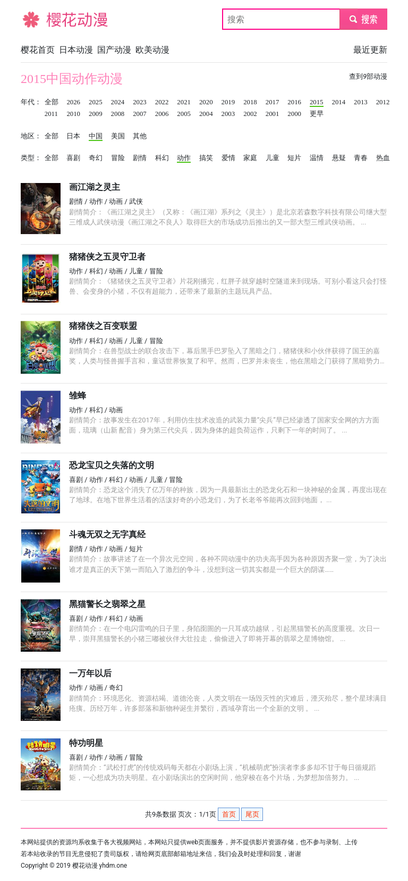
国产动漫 (114, 50)
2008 (118, 114)
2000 (294, 114)
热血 (383, 158)
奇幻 (96, 158)
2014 (339, 102)
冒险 (118, 158)
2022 (162, 102)
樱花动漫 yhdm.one (100, 865)
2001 (272, 114)
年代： (31, 102)
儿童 (272, 158)
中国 (96, 136)
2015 (317, 102)
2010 (73, 114)
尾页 (252, 814)
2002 (250, 114)
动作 (184, 158)
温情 (317, 158)
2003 (228, 114)
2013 (361, 102)
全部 (51, 102)
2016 (294, 102)
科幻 (162, 158)
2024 (118, 102)
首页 (229, 814)
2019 (228, 102)
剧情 (140, 158)
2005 (184, 114)
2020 (206, 102)
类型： (31, 158)
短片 (294, 158)
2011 (51, 114)
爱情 (228, 158)
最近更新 (370, 50)
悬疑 (339, 158)
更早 (317, 114)
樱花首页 (38, 50)
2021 (184, 102)
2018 (250, 102)
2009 (96, 114)
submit (363, 19)
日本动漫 (76, 50)
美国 (118, 136)
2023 (140, 102)
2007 (140, 114)
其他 (140, 136)
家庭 (250, 158)
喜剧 (73, 158)
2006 (162, 114)
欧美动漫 (152, 50)
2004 (206, 114)
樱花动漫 (38, 19)
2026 (73, 102)
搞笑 (206, 158)
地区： (31, 136)
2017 (272, 102)
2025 (96, 102)
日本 (73, 136)
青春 (361, 158)
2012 (383, 102)
